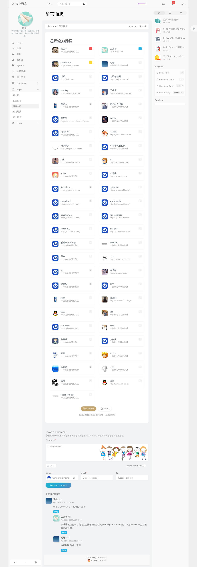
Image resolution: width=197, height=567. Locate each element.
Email (84, 473)
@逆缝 (64, 524)
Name (49, 473)
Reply (56, 512)
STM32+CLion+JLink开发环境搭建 (178, 56)
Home (52, 26)
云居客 (64, 516)
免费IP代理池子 (170, 19)
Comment (51, 440)
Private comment (134, 465)
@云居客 (65, 545)
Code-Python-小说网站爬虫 (176, 47)
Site (118, 473)
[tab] (159, 13)
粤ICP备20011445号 (97, 560)
